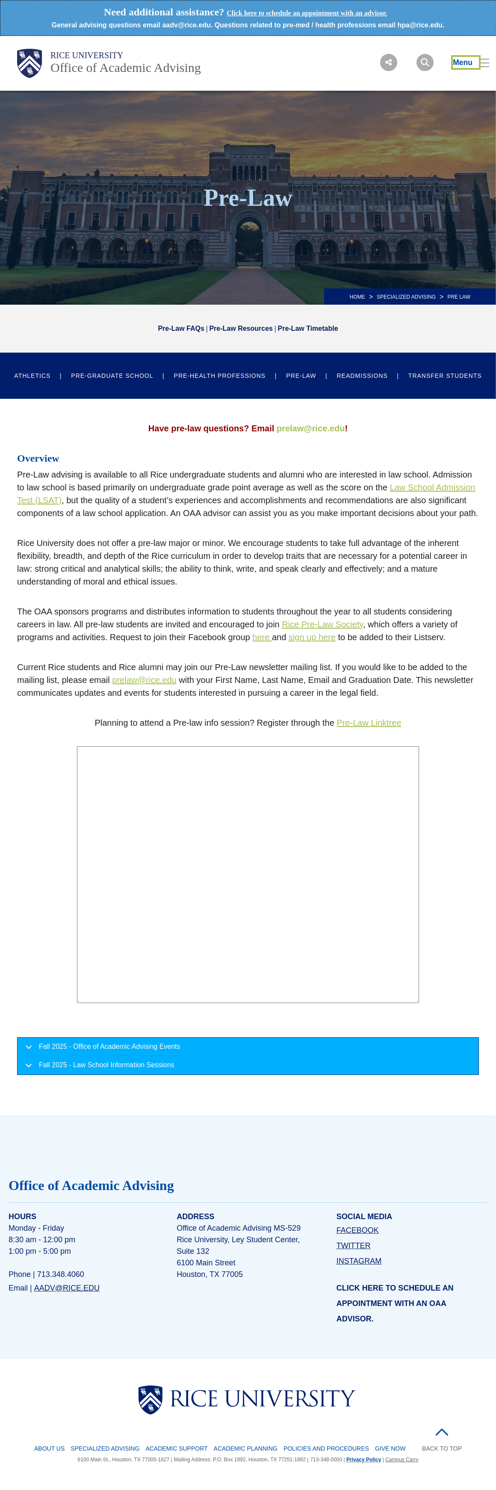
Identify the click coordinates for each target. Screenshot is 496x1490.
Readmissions (362, 375)
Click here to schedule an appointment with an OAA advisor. (395, 1303)
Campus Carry (401, 1460)
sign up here (312, 637)
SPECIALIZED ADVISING (406, 297)
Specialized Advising (105, 1448)
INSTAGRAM (359, 1261)
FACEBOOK (358, 1230)
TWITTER (354, 1245)
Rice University (87, 55)
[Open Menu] (466, 62)
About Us (49, 1448)
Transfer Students (445, 375)
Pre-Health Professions (220, 375)
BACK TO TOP (442, 1448)
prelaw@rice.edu (311, 428)
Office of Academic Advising (125, 67)
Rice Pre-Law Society (322, 624)
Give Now (390, 1448)
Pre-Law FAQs (181, 328)
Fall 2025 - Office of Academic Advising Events (101, 1049)
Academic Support (176, 1448)
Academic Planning (246, 1448)
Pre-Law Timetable (308, 328)
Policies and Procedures (326, 1448)
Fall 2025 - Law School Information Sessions (98, 1067)
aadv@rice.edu (67, 1288)
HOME (357, 297)
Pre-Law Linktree (369, 722)
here (262, 637)
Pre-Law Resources (241, 328)
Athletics (32, 375)
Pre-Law (301, 375)
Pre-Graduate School (112, 375)
